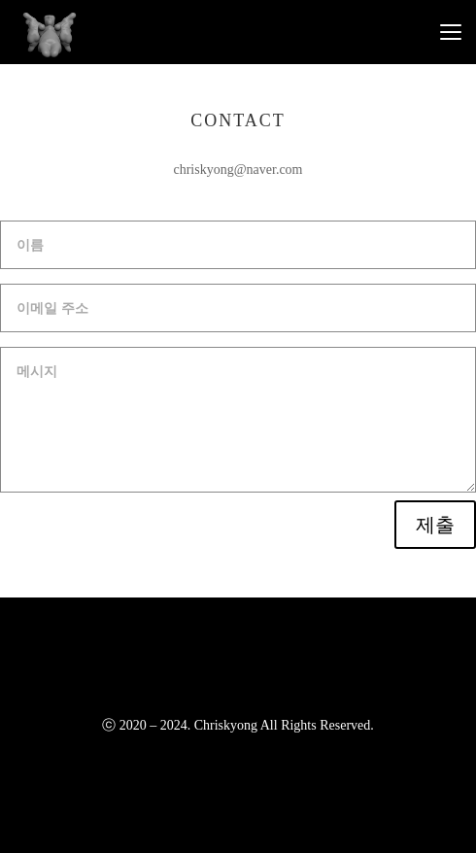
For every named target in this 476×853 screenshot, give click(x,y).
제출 (435, 524)
